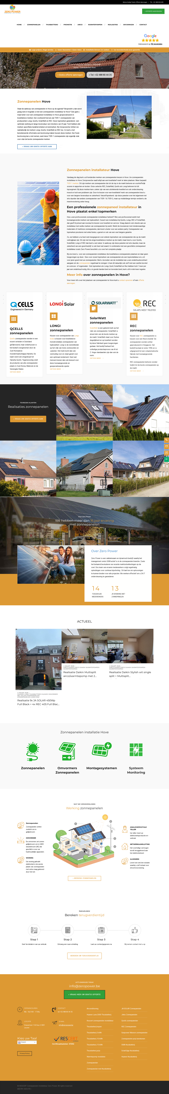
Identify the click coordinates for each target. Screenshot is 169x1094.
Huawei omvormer (49, 694)
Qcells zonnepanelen (129, 1021)
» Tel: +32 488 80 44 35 (100, 74)
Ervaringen (128, 25)
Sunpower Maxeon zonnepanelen (134, 1033)
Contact (143, 25)
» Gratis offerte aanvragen (70, 74)
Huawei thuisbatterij (129, 1057)
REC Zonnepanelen (128, 1027)
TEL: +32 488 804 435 (156, 2)
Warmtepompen (95, 25)
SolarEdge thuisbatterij (130, 1051)
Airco (80, 25)
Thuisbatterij (52, 25)
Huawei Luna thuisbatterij (29, 694)
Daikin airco (73, 667)
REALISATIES (113, 25)
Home (19, 25)
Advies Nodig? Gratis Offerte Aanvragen (135, 2)
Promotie (68, 25)
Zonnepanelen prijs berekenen (133, 1039)
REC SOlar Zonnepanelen (28, 695)
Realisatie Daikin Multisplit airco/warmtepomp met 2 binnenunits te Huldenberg (80, 676)
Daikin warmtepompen (89, 667)
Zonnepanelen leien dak (28, 697)
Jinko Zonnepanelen (129, 1015)
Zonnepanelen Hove (88, 67)
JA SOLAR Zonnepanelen (131, 1009)
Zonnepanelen (33, 25)
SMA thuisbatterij (128, 1045)
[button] (150, 39)
